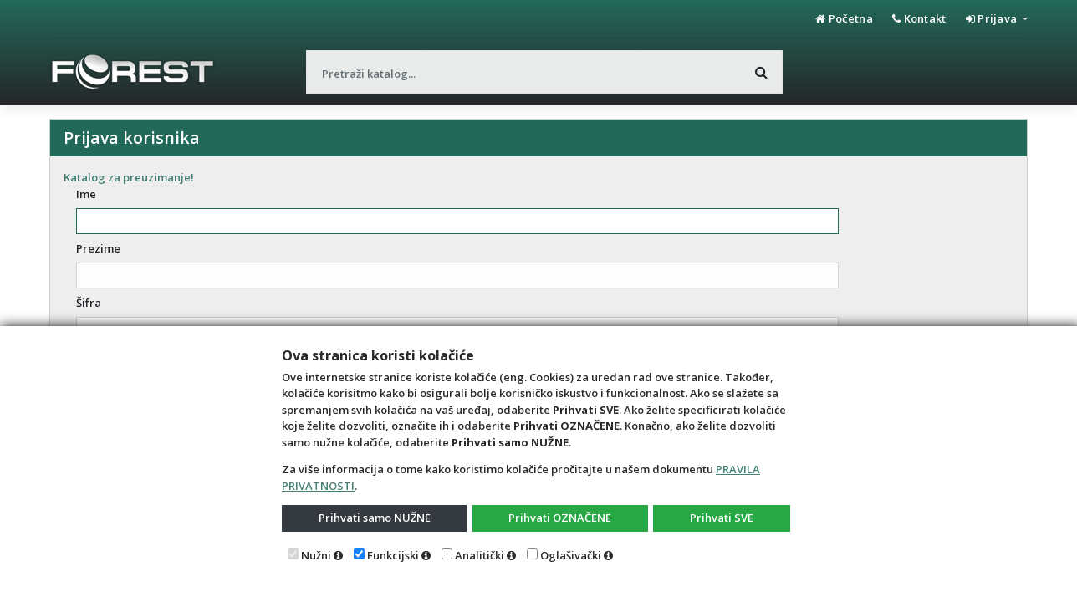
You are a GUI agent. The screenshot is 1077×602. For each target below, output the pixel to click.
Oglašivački (570, 555)
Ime (86, 194)
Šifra (88, 302)
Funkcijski (393, 555)
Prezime (98, 248)
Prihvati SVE (721, 517)
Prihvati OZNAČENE (559, 517)
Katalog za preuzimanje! (129, 177)
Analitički (479, 555)
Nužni (316, 555)
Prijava (993, 18)
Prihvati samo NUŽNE (375, 517)
